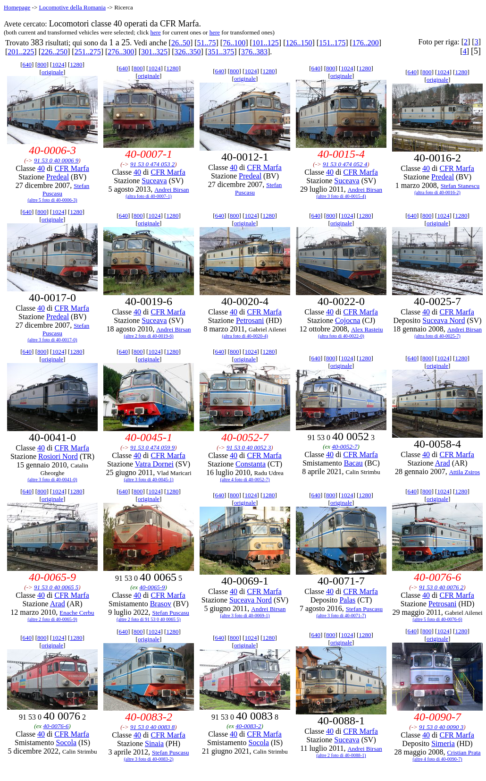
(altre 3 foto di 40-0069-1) (245, 615)
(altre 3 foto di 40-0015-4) (341, 196)
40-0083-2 (248, 726)
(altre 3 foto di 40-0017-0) (52, 339)
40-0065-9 (152, 587)
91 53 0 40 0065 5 (56, 587)
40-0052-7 (344, 446)
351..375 (221, 52)
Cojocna (347, 320)
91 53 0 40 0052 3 (248, 447)
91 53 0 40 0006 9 (56, 160)
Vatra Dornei (154, 464)
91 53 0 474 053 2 (152, 164)
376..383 (254, 52)
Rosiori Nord (58, 456)
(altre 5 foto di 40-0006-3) (52, 200)
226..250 (54, 52)
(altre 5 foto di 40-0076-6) (437, 619)
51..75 (206, 43)
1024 (58, 64)
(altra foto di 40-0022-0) (341, 336)
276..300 (121, 52)
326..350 (188, 52)
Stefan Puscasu (170, 612)
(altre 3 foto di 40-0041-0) (52, 479)
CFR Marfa (71, 168)
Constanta (250, 464)
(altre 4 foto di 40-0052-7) (245, 479)
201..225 (21, 52)
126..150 (299, 43)
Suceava (154, 181)
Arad (442, 463)
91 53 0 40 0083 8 (152, 726)
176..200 (365, 43)
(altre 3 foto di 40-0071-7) (341, 615)
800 (42, 64)
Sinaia (154, 743)
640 (27, 64)
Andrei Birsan (171, 189)
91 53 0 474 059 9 (152, 447)
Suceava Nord (443, 320)
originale (52, 72)
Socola (66, 743)
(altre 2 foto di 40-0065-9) (52, 619)
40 (41, 168)
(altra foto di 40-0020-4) (245, 336)
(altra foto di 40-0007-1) (148, 196)
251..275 (88, 52)
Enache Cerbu (76, 612)
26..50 (180, 43)
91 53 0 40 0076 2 (441, 587)
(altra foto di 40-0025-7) (437, 336)
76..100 (234, 43)
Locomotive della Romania (72, 7)
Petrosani (250, 320)
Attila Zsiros (464, 471)
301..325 (154, 52)
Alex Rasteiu (367, 329)
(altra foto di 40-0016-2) (437, 192)
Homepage (17, 7)
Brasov (160, 604)
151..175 (332, 43)
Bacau (353, 463)
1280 (76, 64)
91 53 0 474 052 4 (345, 164)
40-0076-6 (55, 726)
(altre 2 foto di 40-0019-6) (149, 336)
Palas (347, 600)
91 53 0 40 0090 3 (441, 726)
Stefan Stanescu (460, 185)
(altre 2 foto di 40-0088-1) (341, 755)
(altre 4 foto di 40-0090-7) (437, 759)
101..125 (265, 43)
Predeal (57, 177)
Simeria (443, 743)
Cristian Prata (463, 752)
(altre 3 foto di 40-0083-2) (149, 759)
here (155, 32)
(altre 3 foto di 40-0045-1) (149, 479)
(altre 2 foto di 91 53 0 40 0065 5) (149, 619)
